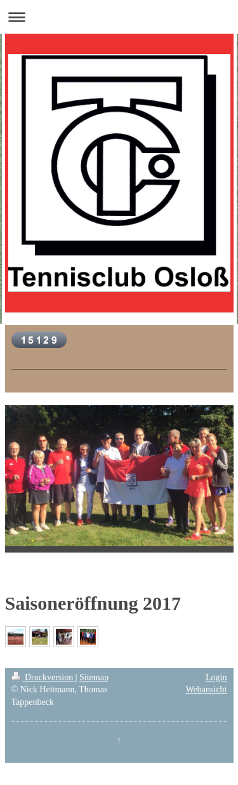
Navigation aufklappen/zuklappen (119, 16)
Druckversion (43, 677)
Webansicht (206, 689)
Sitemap (94, 677)
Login (216, 677)
